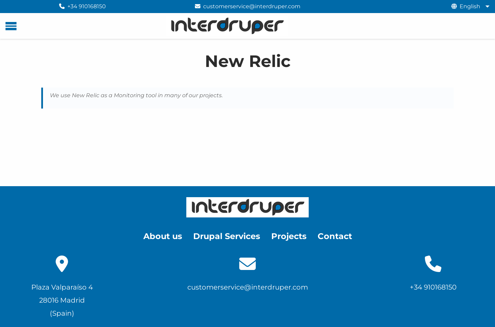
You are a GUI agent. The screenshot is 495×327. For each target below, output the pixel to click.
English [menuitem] (470, 6)
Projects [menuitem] (289, 236)
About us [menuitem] (162, 236)
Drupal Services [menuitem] (226, 236)
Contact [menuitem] (335, 236)
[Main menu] (11, 26)
